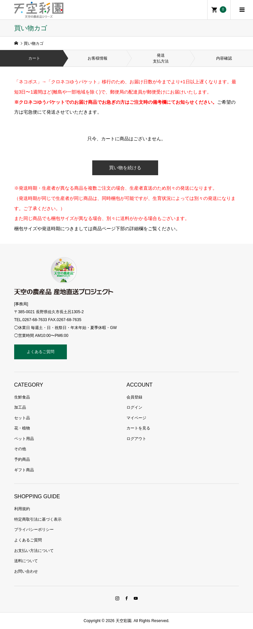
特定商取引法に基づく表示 (38, 519)
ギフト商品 (24, 470)
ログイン (134, 407)
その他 (20, 449)
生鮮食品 (22, 397)
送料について (26, 561)
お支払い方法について (34, 550)
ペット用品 (24, 438)
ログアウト (136, 438)
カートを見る (138, 428)
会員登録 (134, 397)
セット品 (22, 418)
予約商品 (22, 459)
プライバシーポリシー (34, 529)
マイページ (136, 418)
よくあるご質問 (40, 351)
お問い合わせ (26, 571)
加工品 (20, 407)
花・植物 (22, 428)
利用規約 (22, 508)
